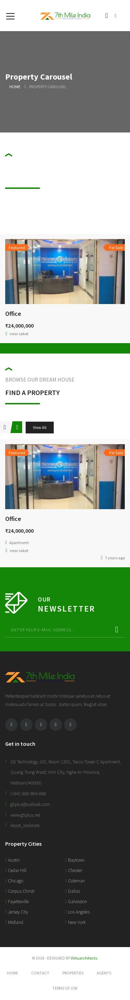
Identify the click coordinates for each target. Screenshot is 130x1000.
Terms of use (65, 988)
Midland (14, 922)
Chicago (14, 881)
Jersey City (16, 912)
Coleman (75, 881)
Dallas (72, 891)
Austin (12, 860)
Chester (73, 870)
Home (14, 86)
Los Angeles (77, 912)
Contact (40, 972)
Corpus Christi (20, 891)
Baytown (75, 860)
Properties (73, 972)
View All (39, 427)
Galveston (76, 901)
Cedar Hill (15, 870)
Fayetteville (17, 901)
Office (13, 314)
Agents (104, 972)
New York (75, 922)
